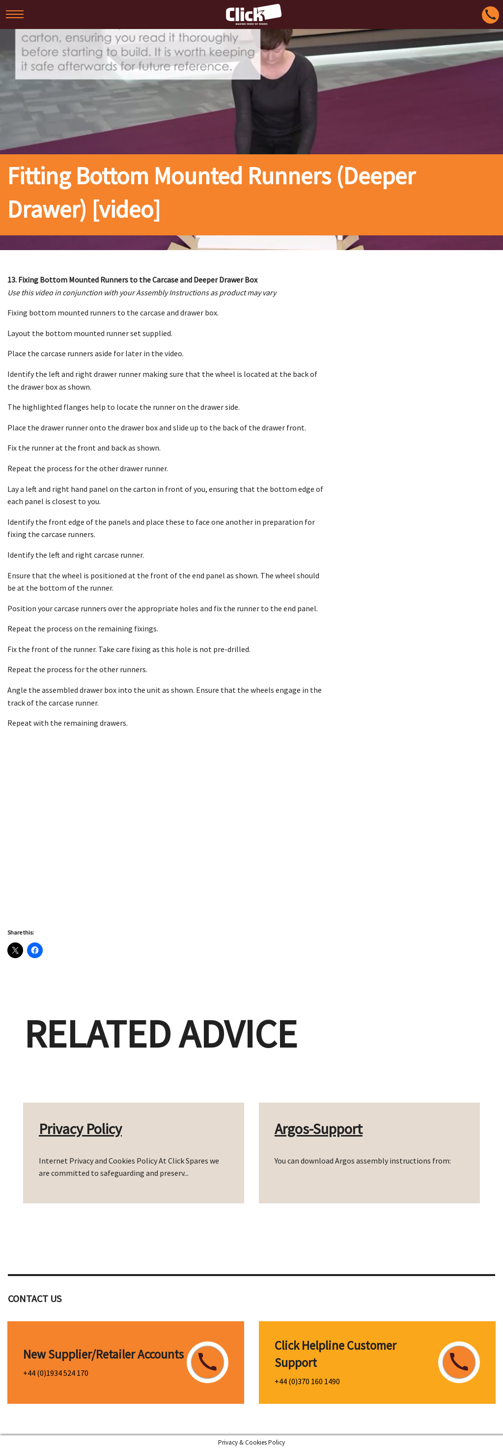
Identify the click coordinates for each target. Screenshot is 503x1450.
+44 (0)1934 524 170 (55, 1373)
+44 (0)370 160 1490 (307, 1381)
